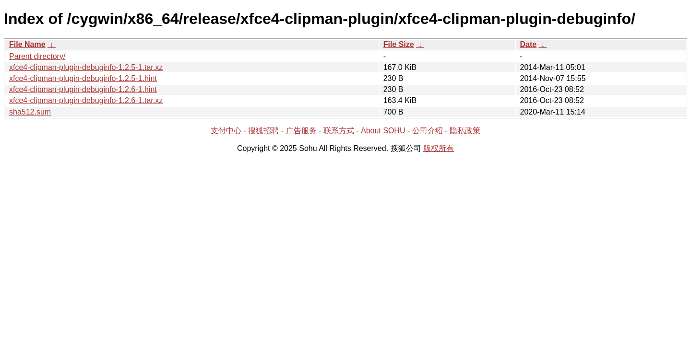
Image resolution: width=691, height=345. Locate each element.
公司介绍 (427, 130)
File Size (398, 44)
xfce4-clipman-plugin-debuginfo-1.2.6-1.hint (83, 89)
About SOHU (383, 130)
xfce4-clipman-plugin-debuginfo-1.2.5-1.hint (83, 78)
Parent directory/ (37, 56)
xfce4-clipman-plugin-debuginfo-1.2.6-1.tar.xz (86, 100)
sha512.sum (30, 112)
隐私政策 (465, 130)
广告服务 (301, 130)
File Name (27, 44)
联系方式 (338, 130)
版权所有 (438, 148)
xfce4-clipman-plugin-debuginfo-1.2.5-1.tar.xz (86, 67)
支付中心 (226, 130)
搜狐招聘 (263, 130)
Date (528, 44)
